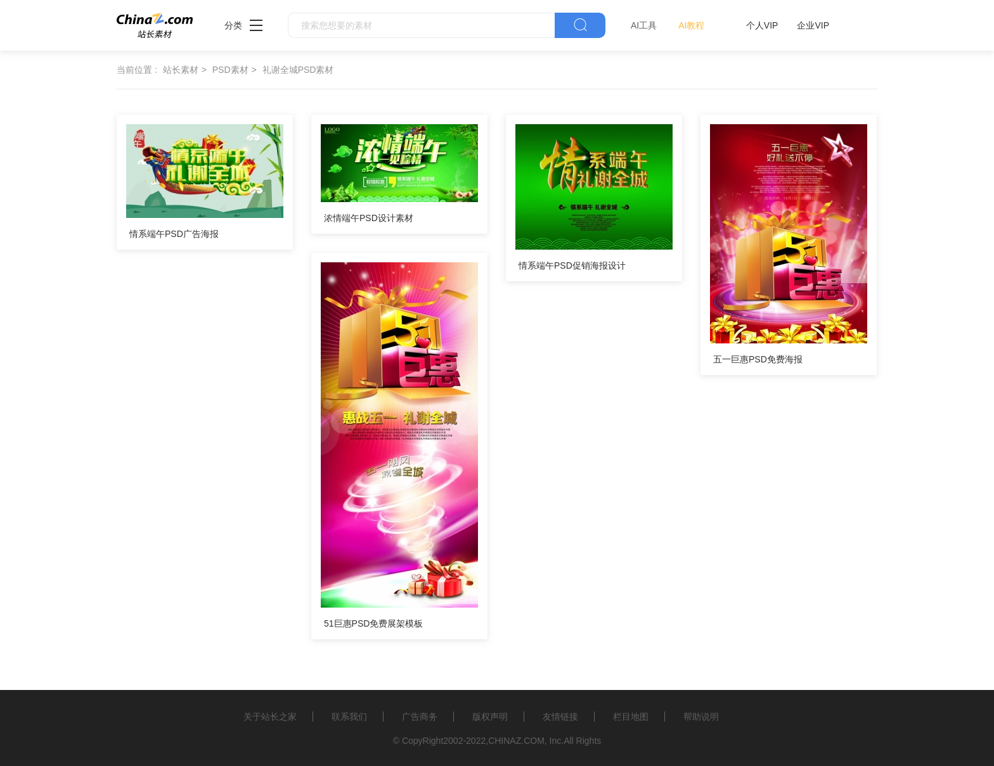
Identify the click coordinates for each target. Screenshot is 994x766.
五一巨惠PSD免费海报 (758, 359)
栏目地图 (631, 717)
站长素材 (180, 70)
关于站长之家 (270, 717)
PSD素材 (230, 70)
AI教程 (691, 25)
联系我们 (349, 717)
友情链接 (560, 717)
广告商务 (419, 717)
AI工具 (644, 25)
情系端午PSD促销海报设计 (572, 265)
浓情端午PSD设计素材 (368, 218)
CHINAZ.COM (516, 741)
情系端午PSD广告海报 (174, 234)
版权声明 (490, 717)
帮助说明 (701, 717)
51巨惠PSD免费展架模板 (373, 623)
